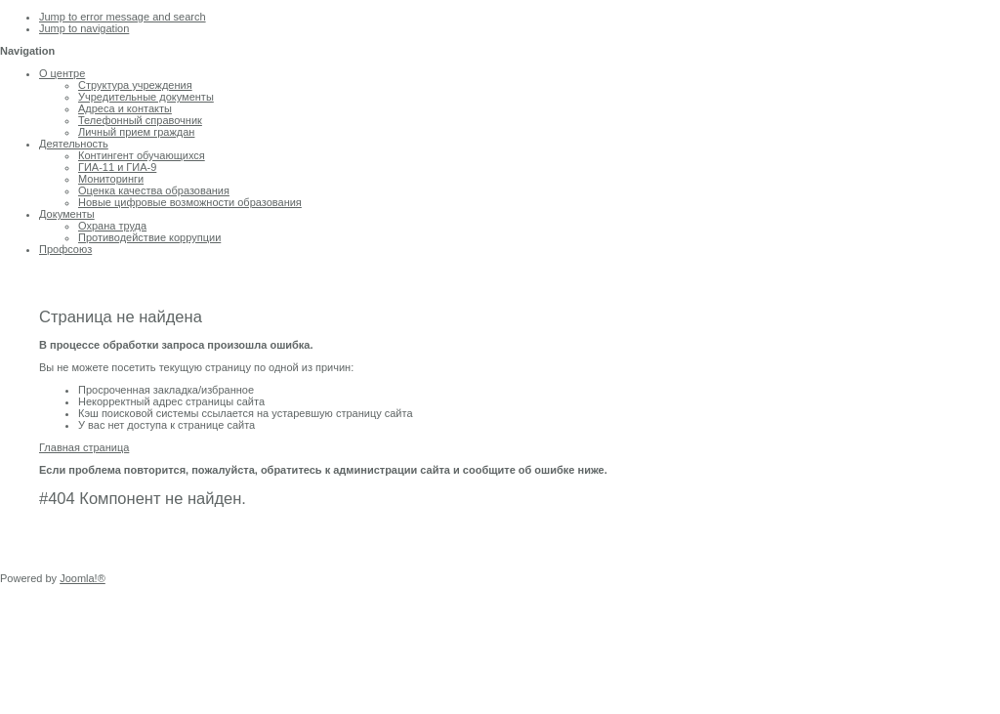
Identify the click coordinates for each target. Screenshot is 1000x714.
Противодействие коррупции (149, 237)
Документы (67, 214)
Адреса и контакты (125, 108)
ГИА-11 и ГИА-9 (117, 167)
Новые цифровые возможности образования (190, 202)
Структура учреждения (135, 85)
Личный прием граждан (136, 132)
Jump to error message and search (122, 16)
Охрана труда (112, 225)
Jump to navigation (84, 28)
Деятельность (73, 143)
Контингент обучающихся (141, 155)
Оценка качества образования (153, 190)
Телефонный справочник (140, 120)
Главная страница (84, 447)
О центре (62, 73)
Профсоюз (65, 249)
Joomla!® (82, 578)
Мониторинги (111, 179)
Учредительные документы (146, 97)
